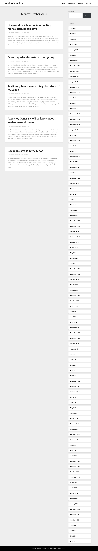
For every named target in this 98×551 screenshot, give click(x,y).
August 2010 (74, 247)
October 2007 (74, 343)
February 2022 (74, 87)
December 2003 (75, 461)
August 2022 (74, 82)
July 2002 (73, 530)
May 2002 (73, 536)
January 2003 (74, 504)
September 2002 (75, 525)
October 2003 (74, 472)
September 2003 (75, 477)
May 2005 (73, 408)
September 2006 (75, 392)
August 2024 (74, 39)
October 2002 (74, 520)
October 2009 (74, 279)
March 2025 (74, 33)
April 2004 (73, 456)
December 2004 (75, 434)
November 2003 (75, 466)
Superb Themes (61, 548)
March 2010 (74, 258)
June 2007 (73, 359)
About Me (71, 3)
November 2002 (75, 514)
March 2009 (74, 285)
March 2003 (74, 493)
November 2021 (75, 92)
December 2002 (75, 509)
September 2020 (75, 114)
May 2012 (73, 204)
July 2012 (73, 194)
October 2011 (74, 231)
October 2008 (74, 301)
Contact (89, 3)
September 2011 (75, 237)
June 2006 (73, 402)
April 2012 (73, 210)
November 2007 (75, 338)
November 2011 (75, 226)
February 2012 (74, 215)
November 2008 (75, 295)
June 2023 (73, 55)
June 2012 (73, 199)
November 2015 (75, 140)
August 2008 (74, 306)
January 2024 (74, 50)
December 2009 (75, 269)
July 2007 (73, 354)
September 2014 (75, 156)
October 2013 (74, 183)
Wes (28, 32)
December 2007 (75, 333)
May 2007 (73, 365)
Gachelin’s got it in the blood (25, 150)
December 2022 (75, 66)
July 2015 (73, 146)
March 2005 (74, 418)
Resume (80, 3)
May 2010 (73, 253)
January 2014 (74, 172)
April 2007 (73, 370)
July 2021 (73, 98)
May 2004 (73, 450)
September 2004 (75, 440)
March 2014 (74, 162)
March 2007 (74, 375)
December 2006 (75, 381)
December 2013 (75, 178)
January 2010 (74, 263)
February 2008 (74, 327)
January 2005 (74, 429)
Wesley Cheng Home (14, 3)
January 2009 (74, 290)
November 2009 (75, 274)
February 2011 (74, 242)
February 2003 (74, 498)
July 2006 (73, 397)
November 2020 (75, 108)
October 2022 (74, 71)
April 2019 (73, 135)
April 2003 (73, 488)
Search (71, 11)
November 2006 (75, 386)
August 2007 (74, 349)
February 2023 (74, 60)
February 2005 (74, 424)
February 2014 (74, 167)
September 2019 (75, 124)
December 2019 (75, 119)
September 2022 (75, 76)
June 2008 (73, 317)
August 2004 (74, 445)
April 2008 (73, 322)
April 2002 (73, 541)
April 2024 (73, 44)
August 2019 (74, 130)
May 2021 (73, 103)
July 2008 (73, 311)
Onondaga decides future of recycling (31, 57)
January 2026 (74, 28)
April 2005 (73, 413)
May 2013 (73, 188)
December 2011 (75, 221)
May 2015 (73, 151)
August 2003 (74, 482)
